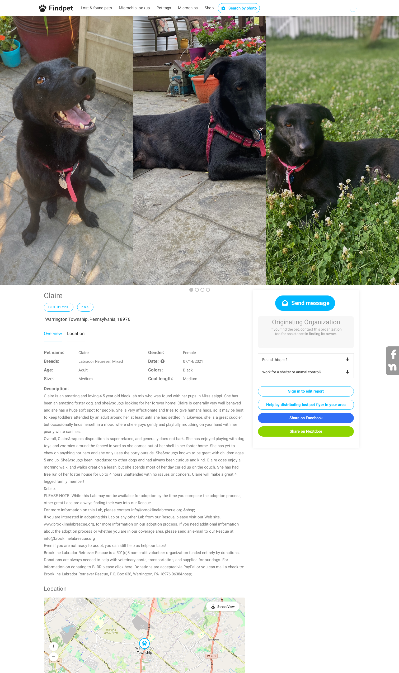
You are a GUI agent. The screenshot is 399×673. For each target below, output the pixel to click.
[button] (140, 638)
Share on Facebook (306, 418)
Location (76, 333)
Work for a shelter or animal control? (306, 372)
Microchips (188, 8)
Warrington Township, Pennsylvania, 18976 (87, 319)
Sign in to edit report (306, 391)
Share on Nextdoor (306, 431)
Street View (226, 607)
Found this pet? (306, 359)
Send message (305, 303)
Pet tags (164, 8)
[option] (66, 150)
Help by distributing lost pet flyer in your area (306, 404)
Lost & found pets (96, 8)
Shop (209, 8)
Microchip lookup (134, 8)
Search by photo (239, 8)
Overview (53, 333)
